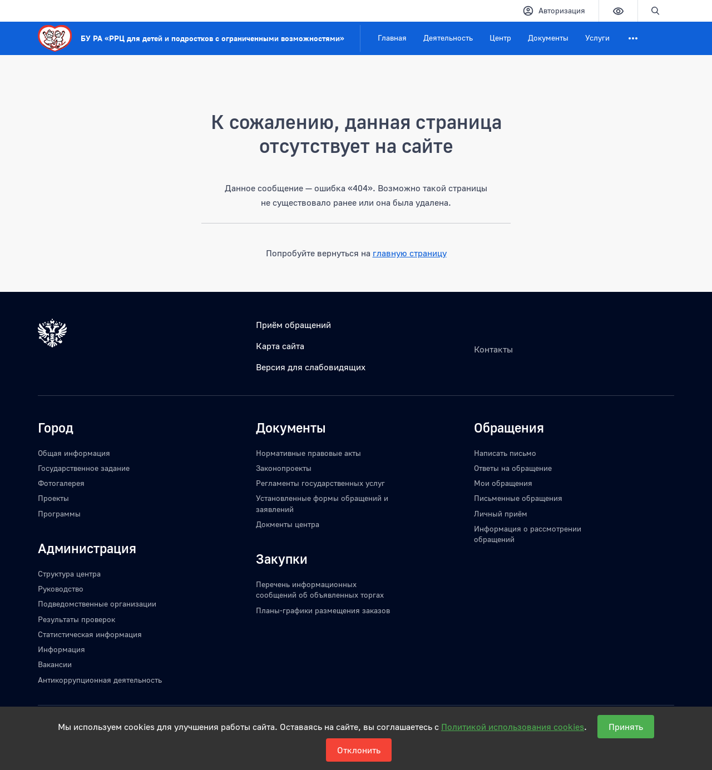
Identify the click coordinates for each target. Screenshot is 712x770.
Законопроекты (284, 468)
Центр (500, 37)
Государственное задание (84, 468)
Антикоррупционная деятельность (100, 679)
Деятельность (448, 37)
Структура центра (69, 573)
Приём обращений (293, 324)
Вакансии (55, 664)
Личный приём (500, 513)
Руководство (60, 588)
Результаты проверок (76, 619)
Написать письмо (505, 453)
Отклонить (358, 750)
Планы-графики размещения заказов (323, 610)
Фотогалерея (61, 483)
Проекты (53, 498)
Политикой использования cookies (512, 726)
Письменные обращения (518, 498)
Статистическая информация (90, 634)
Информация (61, 649)
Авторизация (553, 11)
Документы (548, 37)
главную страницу (410, 253)
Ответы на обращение (513, 468)
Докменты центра (287, 524)
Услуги (597, 37)
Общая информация (74, 453)
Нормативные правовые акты (308, 453)
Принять (626, 726)
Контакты (493, 349)
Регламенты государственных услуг (320, 483)
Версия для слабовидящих (310, 366)
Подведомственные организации (97, 603)
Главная (392, 37)
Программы (59, 513)
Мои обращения (503, 483)
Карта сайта (280, 345)
